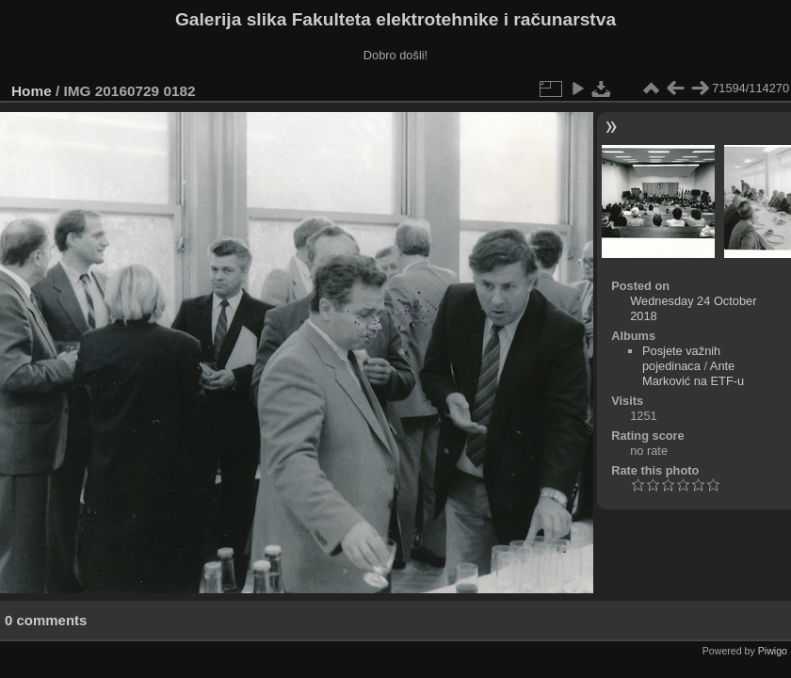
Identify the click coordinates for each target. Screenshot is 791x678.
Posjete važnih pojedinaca (681, 358)
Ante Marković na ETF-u (693, 373)
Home (31, 91)
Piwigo (772, 650)
